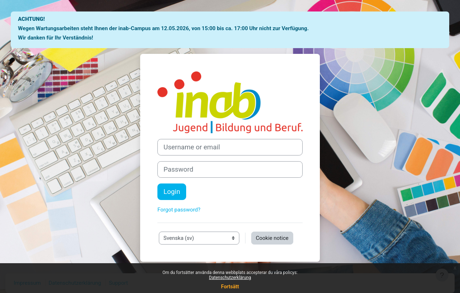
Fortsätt (230, 286)
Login (172, 192)
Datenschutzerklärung (230, 277)
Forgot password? (179, 209)
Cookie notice (272, 238)
